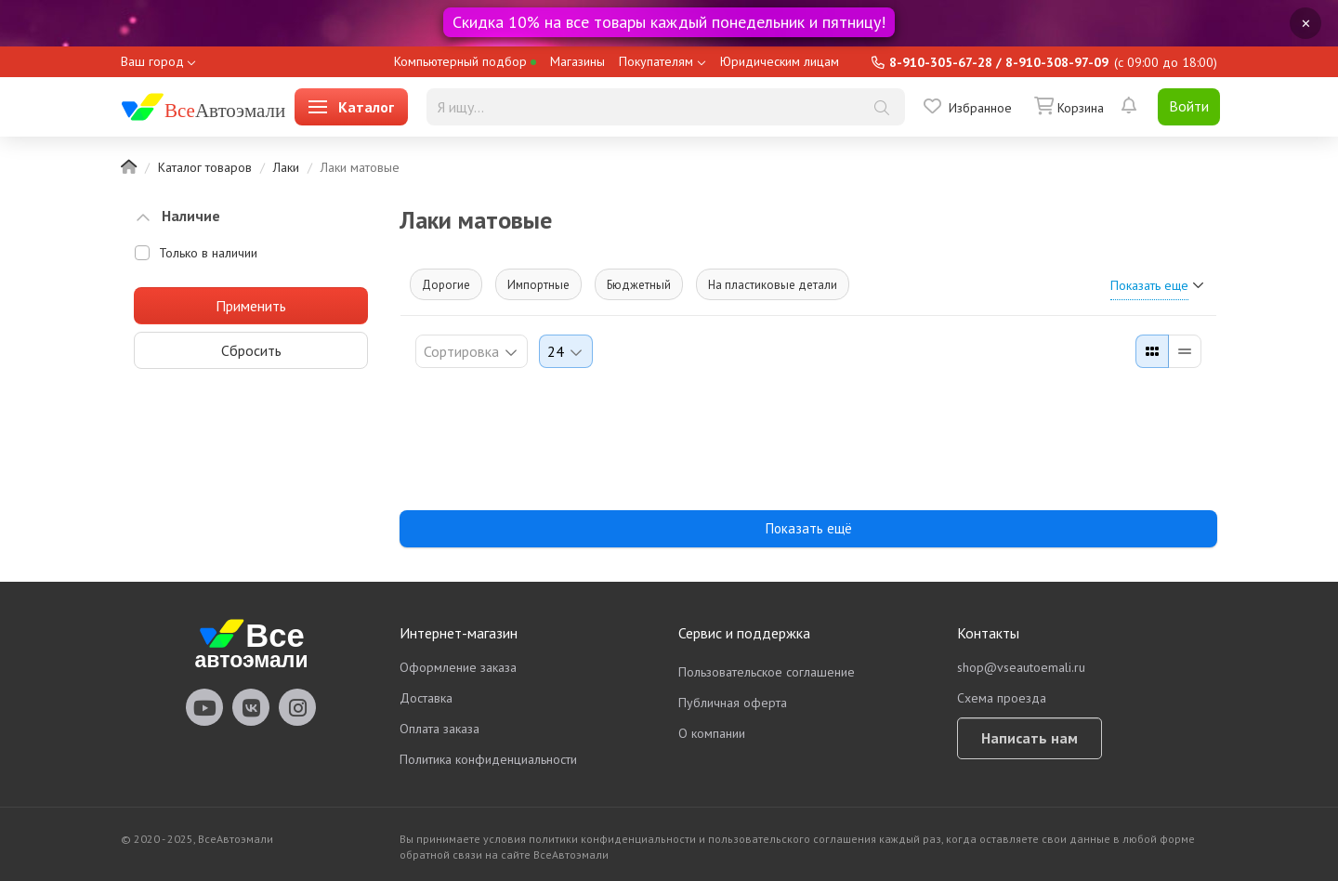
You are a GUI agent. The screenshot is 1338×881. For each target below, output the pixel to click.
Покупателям (656, 61)
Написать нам (1029, 738)
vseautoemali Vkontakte (250, 707)
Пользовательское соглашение (766, 672)
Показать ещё (809, 528)
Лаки (286, 167)
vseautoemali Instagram (297, 707)
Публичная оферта (732, 702)
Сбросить (251, 350)
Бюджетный (639, 285)
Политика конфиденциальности (488, 759)
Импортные (538, 285)
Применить (251, 305)
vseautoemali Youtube (204, 707)
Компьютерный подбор (465, 61)
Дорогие (446, 285)
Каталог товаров (205, 167)
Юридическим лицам (779, 61)
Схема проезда (1001, 698)
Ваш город (152, 61)
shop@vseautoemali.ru (1021, 667)
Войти (1189, 106)
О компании (711, 733)
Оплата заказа (439, 728)
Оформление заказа (458, 667)
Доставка (426, 698)
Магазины (577, 61)
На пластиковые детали (772, 285)
